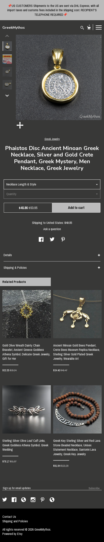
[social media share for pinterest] (63, 240)
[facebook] (14, 500)
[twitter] (5, 500)
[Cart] (89, 28)
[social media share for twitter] (52, 240)
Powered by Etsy (12, 534)
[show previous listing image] (7, 36)
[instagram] (33, 500)
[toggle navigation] (99, 27)
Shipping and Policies (15, 521)
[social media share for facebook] (41, 240)
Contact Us (9, 516)
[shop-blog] (24, 500)
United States (54, 223)
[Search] (82, 28)
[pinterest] (43, 500)
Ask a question (52, 229)
